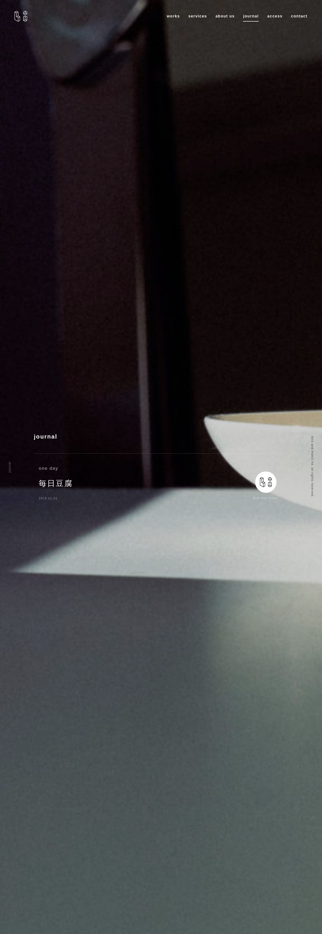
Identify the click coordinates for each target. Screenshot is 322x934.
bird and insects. (21, 16)
